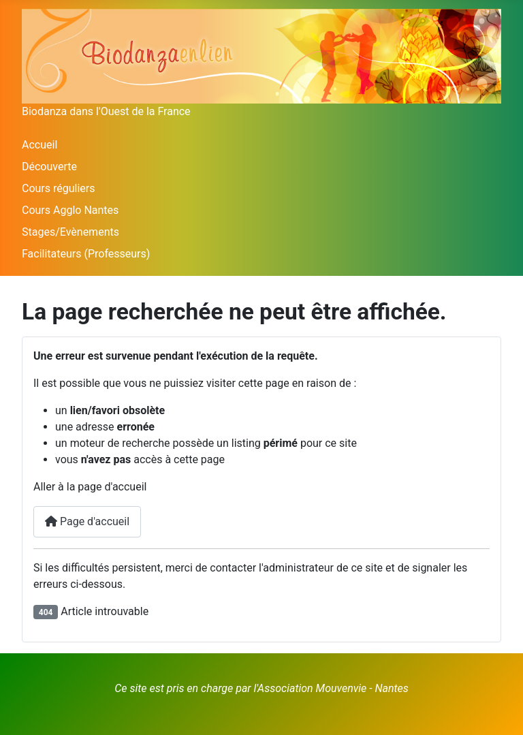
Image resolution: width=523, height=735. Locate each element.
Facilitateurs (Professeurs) (86, 253)
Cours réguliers (58, 188)
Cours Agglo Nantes (70, 210)
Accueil (39, 144)
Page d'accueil (87, 521)
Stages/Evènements (70, 231)
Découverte (49, 166)
